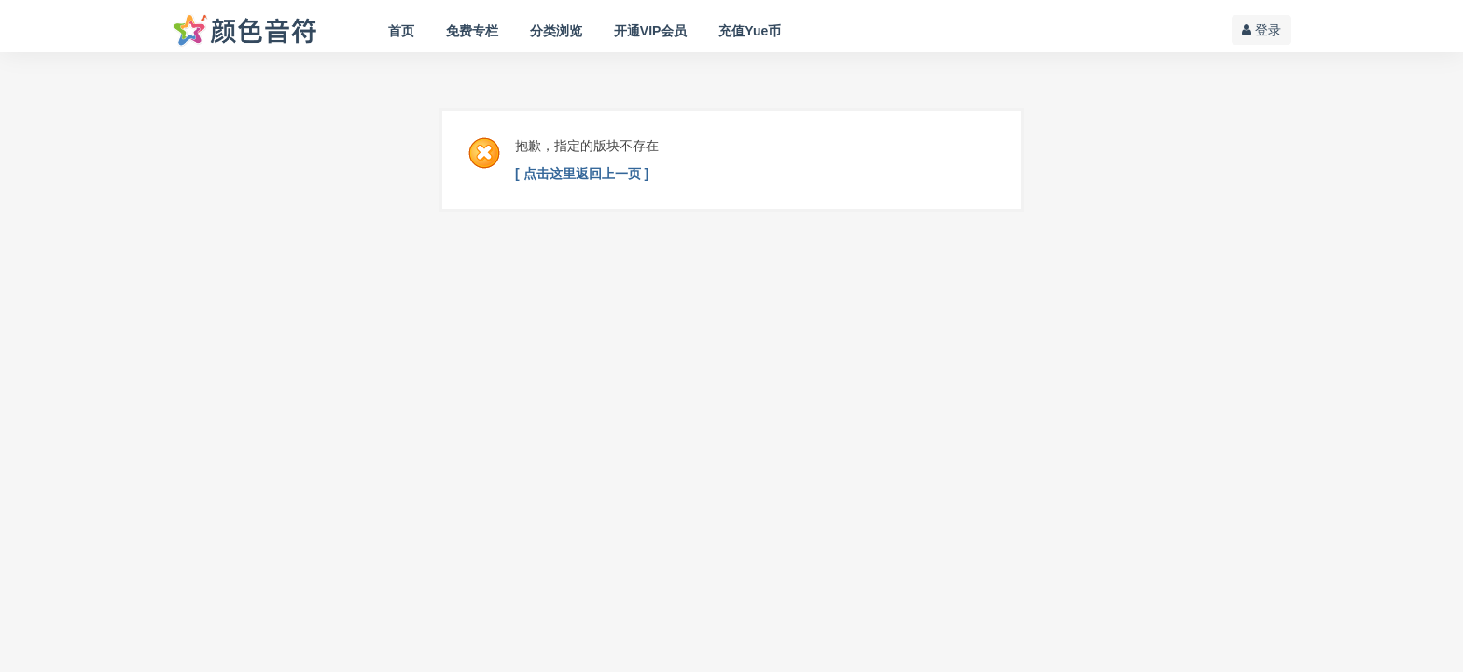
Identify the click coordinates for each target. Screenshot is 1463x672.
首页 (401, 30)
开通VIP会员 (651, 30)
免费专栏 (472, 30)
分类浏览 (556, 30)
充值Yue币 (749, 30)
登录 (1261, 29)
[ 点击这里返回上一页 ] (581, 173)
